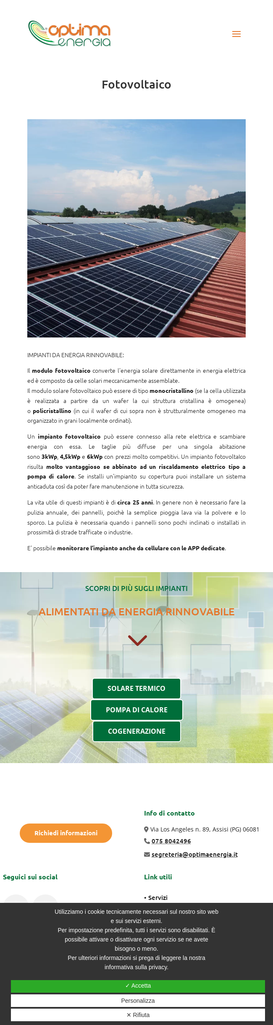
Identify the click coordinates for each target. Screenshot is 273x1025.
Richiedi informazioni (65, 833)
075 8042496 (171, 841)
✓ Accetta (138, 985)
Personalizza (138, 1000)
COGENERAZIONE (136, 731)
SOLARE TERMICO (136, 688)
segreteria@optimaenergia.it (195, 854)
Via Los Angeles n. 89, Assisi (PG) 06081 (205, 829)
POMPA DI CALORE (137, 709)
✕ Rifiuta (138, 1015)
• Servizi (156, 897)
